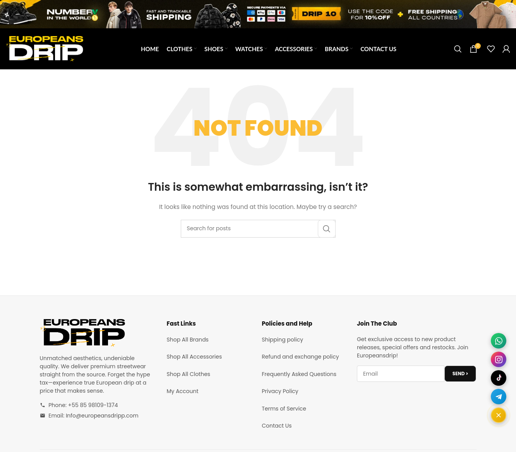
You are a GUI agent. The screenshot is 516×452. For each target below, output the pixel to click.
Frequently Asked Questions (299, 374)
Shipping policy (282, 339)
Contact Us (276, 426)
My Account (183, 391)
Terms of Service (284, 408)
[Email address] (400, 374)
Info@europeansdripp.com (102, 415)
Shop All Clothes (189, 374)
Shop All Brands (188, 339)
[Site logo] (44, 48)
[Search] (458, 49)
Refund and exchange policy (300, 357)
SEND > (460, 373)
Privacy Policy (280, 391)
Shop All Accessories (194, 357)
